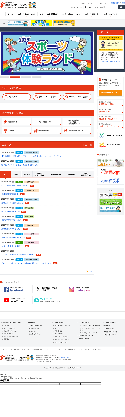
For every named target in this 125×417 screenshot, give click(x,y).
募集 (16, 177)
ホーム (4, 352)
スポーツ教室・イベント (62, 328)
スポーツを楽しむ (59, 325)
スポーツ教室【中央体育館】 (12, 248)
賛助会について (9, 336)
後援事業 (107, 328)
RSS (90, 273)
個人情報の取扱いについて (42, 352)
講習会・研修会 (48, 132)
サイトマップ (92, 3)
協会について (17, 122)
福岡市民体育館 (56, 177)
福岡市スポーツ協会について (11, 325)
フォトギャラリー (110, 337)
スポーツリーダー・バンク (88, 335)
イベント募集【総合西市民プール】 (14, 188)
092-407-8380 (48, 362)
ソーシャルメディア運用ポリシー (65, 352)
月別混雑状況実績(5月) (10, 196)
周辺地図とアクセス (10, 333)
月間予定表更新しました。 (11, 231)
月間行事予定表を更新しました (13, 240)
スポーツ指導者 (84, 325)
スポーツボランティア (80, 132)
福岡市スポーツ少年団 (62, 342)
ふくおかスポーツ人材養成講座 (90, 328)
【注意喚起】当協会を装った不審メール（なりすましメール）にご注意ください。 (32, 158)
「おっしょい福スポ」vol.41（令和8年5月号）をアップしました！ (26, 266)
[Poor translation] (6, 383)
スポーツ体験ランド (61, 344)
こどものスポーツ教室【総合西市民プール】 (18, 257)
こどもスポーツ (58, 336)
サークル (57, 330)
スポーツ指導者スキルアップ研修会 (90, 331)
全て (5, 177)
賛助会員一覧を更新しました (12, 205)
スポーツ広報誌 (109, 331)
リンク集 (82, 3)
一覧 (90, 147)
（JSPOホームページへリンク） (110, 61)
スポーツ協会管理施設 (35, 328)
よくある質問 (15, 352)
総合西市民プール (86, 177)
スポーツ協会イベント (50, 122)
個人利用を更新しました (10, 214)
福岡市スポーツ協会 (39, 177)
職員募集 (6, 341)
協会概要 (6, 328)
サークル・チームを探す (78, 97)
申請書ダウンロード (110, 334)
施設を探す (13, 97)
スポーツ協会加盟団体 (11, 339)
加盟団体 (15, 132)
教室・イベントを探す (47, 97)
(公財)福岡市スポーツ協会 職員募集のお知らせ (19, 167)
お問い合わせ (104, 3)
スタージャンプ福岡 (61, 339)
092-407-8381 (67, 362)
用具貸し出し (59, 333)
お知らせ (27, 177)
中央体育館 (71, 177)
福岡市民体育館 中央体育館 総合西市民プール (79, 123)
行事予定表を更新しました (11, 222)
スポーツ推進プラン (10, 330)
